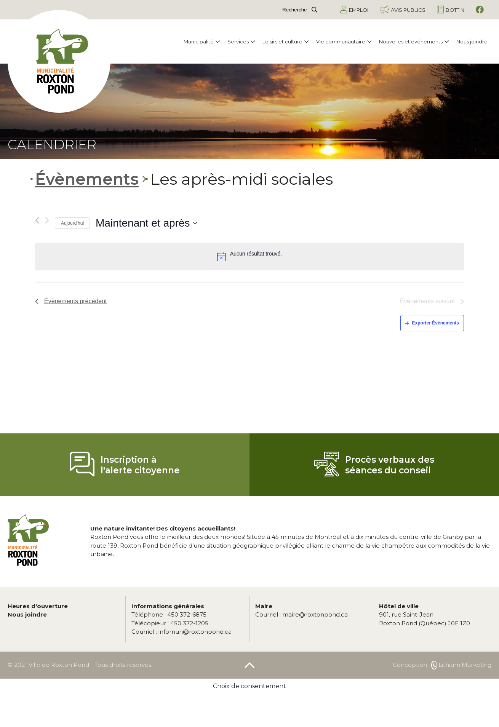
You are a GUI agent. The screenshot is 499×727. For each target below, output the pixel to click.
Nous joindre (472, 41)
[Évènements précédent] (37, 220)
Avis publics (402, 10)
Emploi (354, 10)
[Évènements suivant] (47, 220)
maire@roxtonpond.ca (301, 614)
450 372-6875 (168, 614)
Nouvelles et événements (414, 41)
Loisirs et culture (285, 41)
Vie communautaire (343, 41)
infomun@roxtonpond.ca (181, 631)
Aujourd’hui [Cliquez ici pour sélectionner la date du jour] (72, 223)
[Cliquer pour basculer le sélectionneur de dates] (146, 223)
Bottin (450, 10)
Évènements (87, 179)
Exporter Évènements (432, 323)
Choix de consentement (249, 686)
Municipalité (202, 41)
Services (241, 41)
